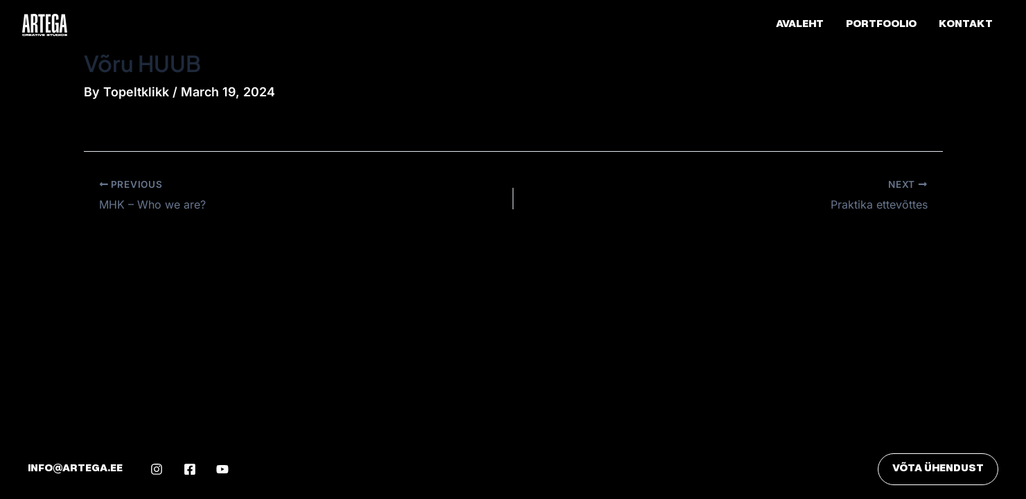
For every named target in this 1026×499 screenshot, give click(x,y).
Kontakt (966, 25)
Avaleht (800, 25)
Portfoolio (881, 25)
